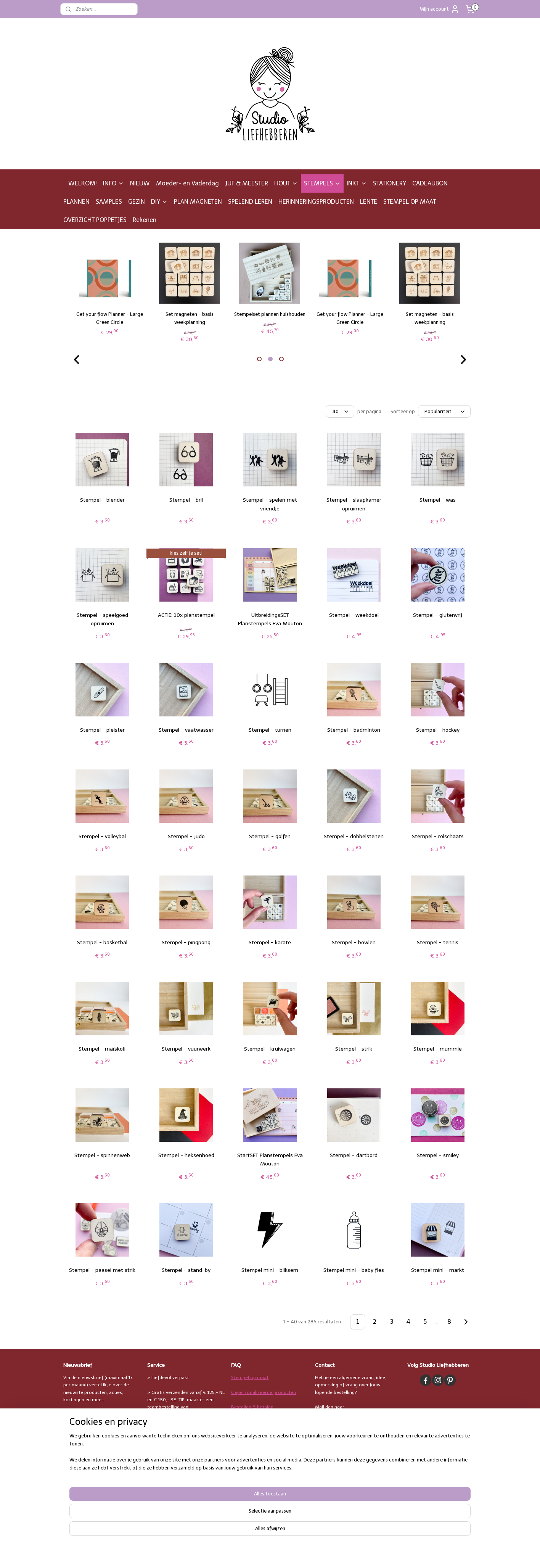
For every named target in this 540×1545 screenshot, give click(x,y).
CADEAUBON (430, 183)
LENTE (368, 201)
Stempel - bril (186, 500)
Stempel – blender (102, 500)
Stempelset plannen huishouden (269, 314)
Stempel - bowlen (354, 942)
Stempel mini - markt (437, 1270)
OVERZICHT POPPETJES (95, 220)
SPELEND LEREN (250, 201)
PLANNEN (76, 201)
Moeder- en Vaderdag (187, 183)
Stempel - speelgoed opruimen (102, 619)
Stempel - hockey (438, 730)
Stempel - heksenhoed (186, 1155)
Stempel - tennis (437, 942)
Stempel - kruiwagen (270, 1049)
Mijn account (439, 9)
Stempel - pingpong (186, 942)
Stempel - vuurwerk (186, 1049)
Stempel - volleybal (102, 836)
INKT (357, 183)
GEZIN (136, 201)
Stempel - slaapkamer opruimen (353, 504)
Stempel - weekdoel (354, 615)
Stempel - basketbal (102, 942)
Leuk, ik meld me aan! (93, 1415)
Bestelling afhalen (250, 1436)
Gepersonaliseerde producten (263, 1392)
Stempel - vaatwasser (186, 730)
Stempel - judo (186, 836)
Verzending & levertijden (257, 1421)
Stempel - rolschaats (438, 836)
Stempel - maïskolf (102, 1049)
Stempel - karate (270, 942)
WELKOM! (82, 183)
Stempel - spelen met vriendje (270, 504)
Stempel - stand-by (186, 1270)
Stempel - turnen (270, 730)
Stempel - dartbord (354, 1155)
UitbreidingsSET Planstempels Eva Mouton (270, 619)
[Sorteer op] (444, 411)
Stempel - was (437, 500)
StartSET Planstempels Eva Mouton (270, 1159)
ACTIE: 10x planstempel (186, 615)
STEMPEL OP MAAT (409, 201)
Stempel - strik (353, 1049)
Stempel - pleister (102, 730)
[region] (219, 1520)
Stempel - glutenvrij (437, 615)
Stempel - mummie (437, 1049)
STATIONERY (389, 183)
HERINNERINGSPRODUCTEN (316, 201)
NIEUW (140, 183)
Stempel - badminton (353, 730)
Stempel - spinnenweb (102, 1155)
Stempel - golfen (270, 836)
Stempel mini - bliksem (269, 1270)
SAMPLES (109, 201)
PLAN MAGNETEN (198, 201)
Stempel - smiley (438, 1155)
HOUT (286, 183)
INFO (113, 183)
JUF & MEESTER (246, 183)
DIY (159, 201)
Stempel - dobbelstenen (354, 836)
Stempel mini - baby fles (353, 1270)
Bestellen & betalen (252, 1407)
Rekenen (144, 220)
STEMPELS (322, 183)
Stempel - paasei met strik (102, 1270)
